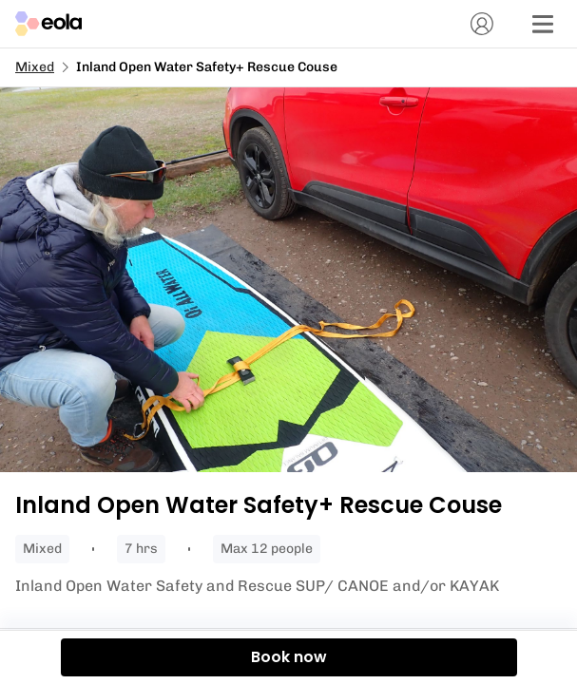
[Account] (482, 24)
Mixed (34, 67)
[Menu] (543, 24)
